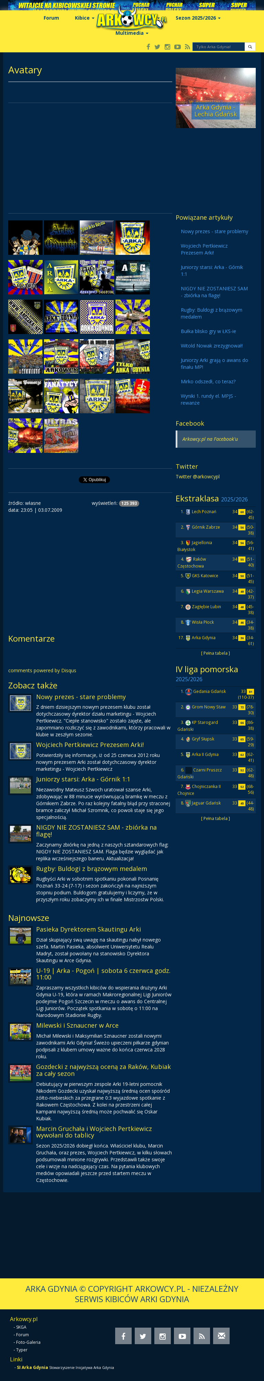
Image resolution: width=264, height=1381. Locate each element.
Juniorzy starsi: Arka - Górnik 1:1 (83, 779)
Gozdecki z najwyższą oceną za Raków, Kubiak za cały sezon (103, 1070)
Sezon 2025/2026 (198, 17)
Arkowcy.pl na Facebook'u (210, 439)
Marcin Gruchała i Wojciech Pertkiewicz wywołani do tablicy (94, 1132)
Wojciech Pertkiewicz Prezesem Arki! (90, 744)
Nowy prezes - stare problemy (81, 697)
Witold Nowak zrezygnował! (212, 345)
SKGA (21, 1327)
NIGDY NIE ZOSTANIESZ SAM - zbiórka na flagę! (96, 830)
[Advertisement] (90, 158)
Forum (51, 17)
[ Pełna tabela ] (215, 653)
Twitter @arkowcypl (198, 476)
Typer (22, 1350)
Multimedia (132, 33)
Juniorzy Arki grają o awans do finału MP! (214, 363)
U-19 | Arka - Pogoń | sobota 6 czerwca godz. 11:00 (103, 974)
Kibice (85, 17)
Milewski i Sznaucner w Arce (77, 1025)
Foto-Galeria (28, 1342)
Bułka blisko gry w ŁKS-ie (208, 331)
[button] (250, 46)
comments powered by (42, 670)
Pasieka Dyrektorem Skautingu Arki (88, 929)
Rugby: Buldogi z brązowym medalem (91, 868)
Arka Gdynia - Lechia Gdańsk (215, 110)
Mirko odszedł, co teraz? (208, 381)
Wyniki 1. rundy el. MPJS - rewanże (208, 399)
